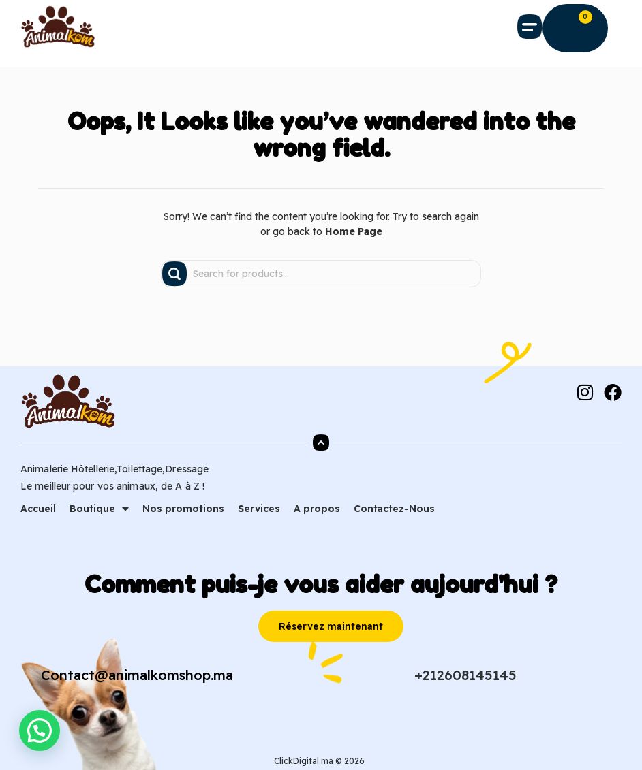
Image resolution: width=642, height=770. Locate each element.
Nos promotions (183, 508)
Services (259, 508)
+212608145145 (465, 675)
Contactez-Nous (394, 508)
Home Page (353, 231)
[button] (530, 26)
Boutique (99, 508)
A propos (317, 508)
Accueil (38, 508)
